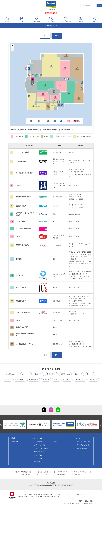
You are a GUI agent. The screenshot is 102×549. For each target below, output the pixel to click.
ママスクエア (62, 472)
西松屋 (18, 320)
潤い (56, 380)
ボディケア (81, 380)
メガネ (8, 380)
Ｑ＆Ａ (55, 441)
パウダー (39, 374)
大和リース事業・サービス (31, 494)
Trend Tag (52, 369)
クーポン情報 (38, 458)
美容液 (47, 380)
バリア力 (79, 374)
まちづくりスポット (44, 472)
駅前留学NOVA (21, 206)
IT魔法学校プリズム (22, 245)
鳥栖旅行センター (22, 301)
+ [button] (12, 45)
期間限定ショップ (39, 451)
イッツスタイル (21, 287)
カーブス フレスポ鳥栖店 (24, 173)
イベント (56, 438)
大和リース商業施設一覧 (23, 472)
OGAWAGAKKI (21, 161)
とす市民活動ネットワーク (25, 344)
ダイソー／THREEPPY (23, 229)
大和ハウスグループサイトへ (51, 496)
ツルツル (94, 380)
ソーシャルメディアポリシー (61, 494)
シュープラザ (20, 222)
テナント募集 (25, 475)
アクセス (77, 438)
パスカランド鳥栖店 (22, 152)
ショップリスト (37, 438)
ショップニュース (39, 455)
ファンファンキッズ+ (23, 313)
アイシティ (19, 275)
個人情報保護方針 (46, 494)
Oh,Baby (68, 380)
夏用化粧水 (66, 374)
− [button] (12, 49)
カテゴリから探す (39, 445)
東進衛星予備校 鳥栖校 (23, 197)
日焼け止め (34, 380)
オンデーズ (20, 380)
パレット (19, 237)
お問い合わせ (60, 475)
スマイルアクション (80, 472)
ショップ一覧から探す (41, 448)
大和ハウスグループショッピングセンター (29, 496)
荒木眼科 (19, 259)
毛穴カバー (13, 374)
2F (56, 36)
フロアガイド (15, 441)
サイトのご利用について (78, 494)
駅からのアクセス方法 (83, 441)
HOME (13, 438)
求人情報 (37, 462)
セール (91, 374)
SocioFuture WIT (22, 327)
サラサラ (27, 374)
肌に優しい (52, 374)
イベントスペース (43, 475)
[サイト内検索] (88, 5)
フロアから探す (39, 441)
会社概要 (19, 494)
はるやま (19, 185)
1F (44, 36)
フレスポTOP (76, 475)
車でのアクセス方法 (83, 445)
